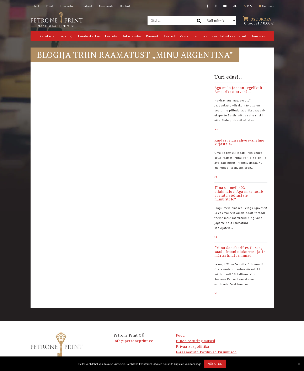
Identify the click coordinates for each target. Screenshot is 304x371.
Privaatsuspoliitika (192, 346)
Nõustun (215, 364)
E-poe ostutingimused (195, 340)
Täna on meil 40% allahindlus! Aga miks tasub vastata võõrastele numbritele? (238, 193)
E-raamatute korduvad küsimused (206, 352)
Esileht (35, 6)
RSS (248, 6)
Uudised (87, 6)
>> (216, 129)
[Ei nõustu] (299, 364)
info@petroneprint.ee (133, 340)
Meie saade (106, 6)
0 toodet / (259, 20)
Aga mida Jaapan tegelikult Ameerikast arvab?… (238, 89)
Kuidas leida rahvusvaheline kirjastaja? (239, 142)
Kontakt (125, 6)
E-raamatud (67, 6)
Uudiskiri (266, 6)
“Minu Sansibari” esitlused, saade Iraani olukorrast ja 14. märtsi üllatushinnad (240, 251)
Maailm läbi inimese (56, 20)
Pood (49, 6)
